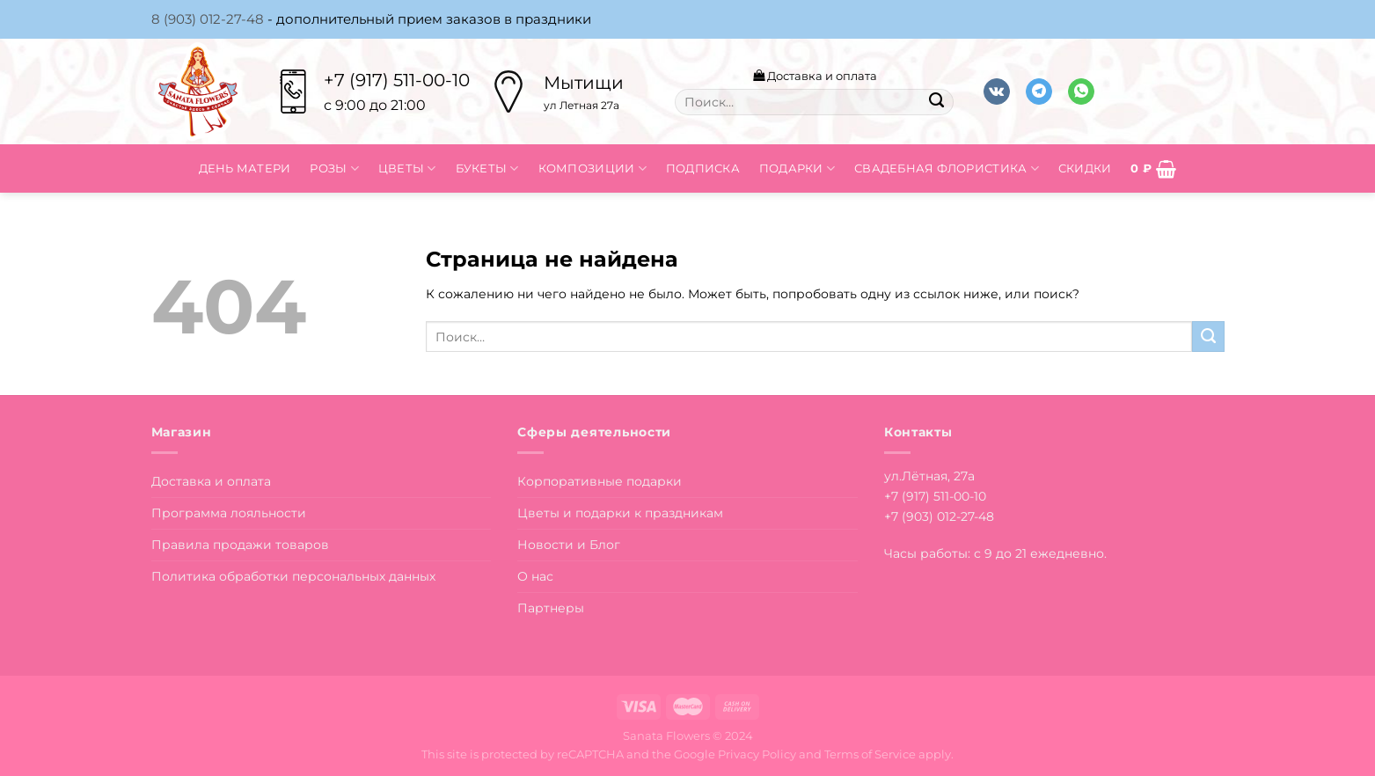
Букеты (487, 168)
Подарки (797, 168)
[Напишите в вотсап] (1081, 92)
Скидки (1085, 168)
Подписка (703, 168)
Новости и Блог (568, 545)
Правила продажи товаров (240, 545)
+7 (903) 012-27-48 (939, 516)
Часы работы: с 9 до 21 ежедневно (994, 553)
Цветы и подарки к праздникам (620, 513)
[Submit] (936, 102)
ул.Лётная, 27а (929, 476)
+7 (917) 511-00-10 (397, 80)
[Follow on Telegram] (1039, 92)
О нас (535, 576)
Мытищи (584, 82)
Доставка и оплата (815, 76)
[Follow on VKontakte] (997, 92)
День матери (245, 168)
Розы (334, 168)
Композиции (592, 168)
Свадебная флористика (946, 168)
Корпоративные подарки (599, 481)
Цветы (407, 168)
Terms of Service (870, 754)
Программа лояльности (228, 513)
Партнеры (550, 608)
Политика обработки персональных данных (293, 576)
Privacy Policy (757, 754)
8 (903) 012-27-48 (207, 19)
